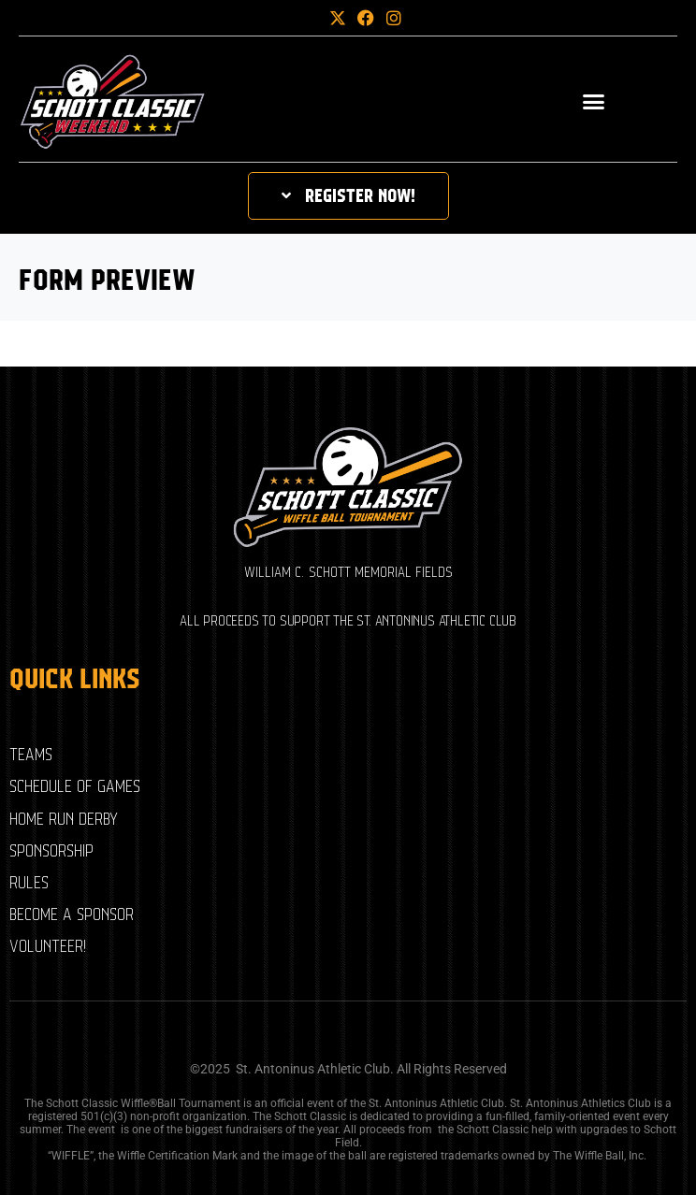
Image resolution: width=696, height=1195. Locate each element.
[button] (307, 18)
